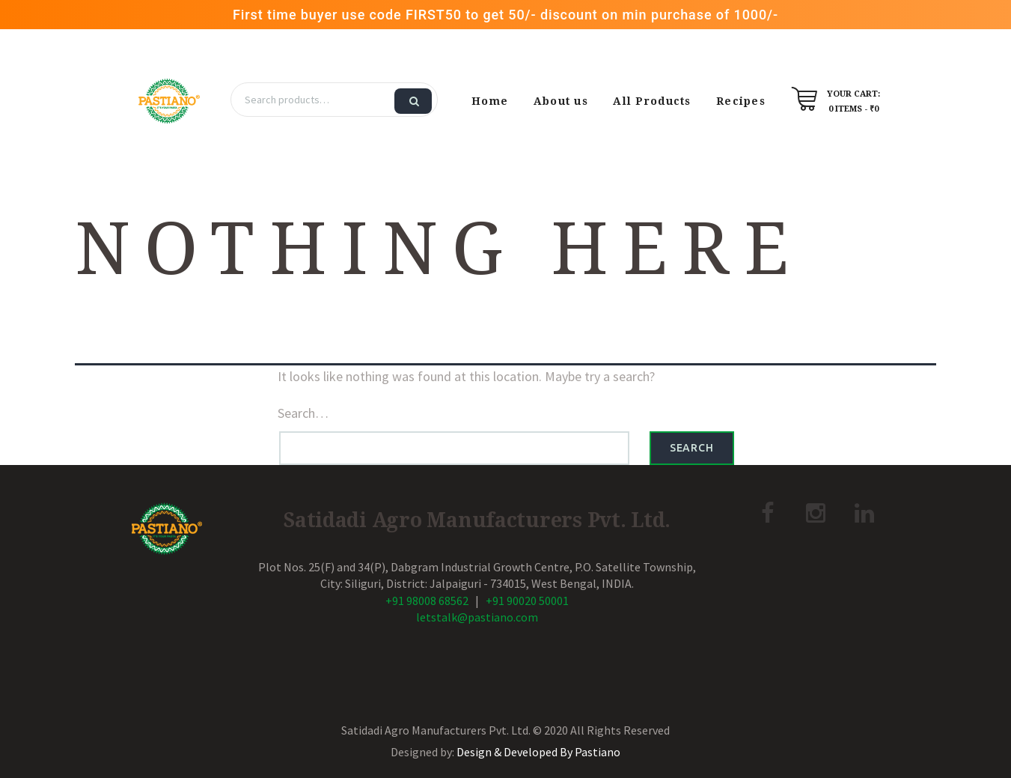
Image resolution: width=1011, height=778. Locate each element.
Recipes (741, 101)
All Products (652, 101)
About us (561, 101)
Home (489, 101)
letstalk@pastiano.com (477, 617)
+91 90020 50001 (527, 600)
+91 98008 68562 (426, 600)
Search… (303, 413)
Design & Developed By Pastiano (538, 751)
